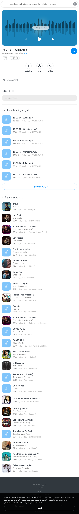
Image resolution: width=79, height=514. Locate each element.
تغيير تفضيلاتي (8, 503)
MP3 (5, 58)
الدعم (39, 491)
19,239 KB (14, 58)
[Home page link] (5, 4)
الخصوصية (39, 488)
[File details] (39, 119)
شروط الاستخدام (39, 484)
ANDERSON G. (8, 53)
